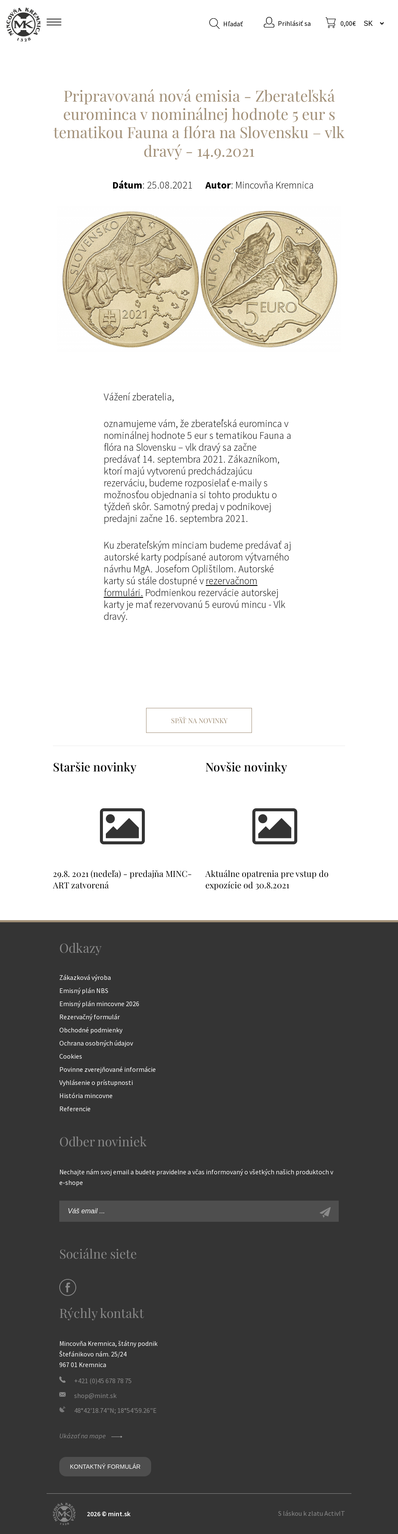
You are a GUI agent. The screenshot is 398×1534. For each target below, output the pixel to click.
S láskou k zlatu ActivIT (311, 1513)
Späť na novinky (199, 720)
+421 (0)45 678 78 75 (103, 1380)
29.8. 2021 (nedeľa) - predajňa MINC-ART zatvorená (122, 879)
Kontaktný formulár (105, 1466)
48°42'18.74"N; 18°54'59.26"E (115, 1410)
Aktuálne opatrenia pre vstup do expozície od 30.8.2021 (267, 879)
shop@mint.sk (95, 1395)
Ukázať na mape (91, 1435)
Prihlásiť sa (294, 23)
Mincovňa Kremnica (23, 24)
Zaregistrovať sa (334, 1213)
